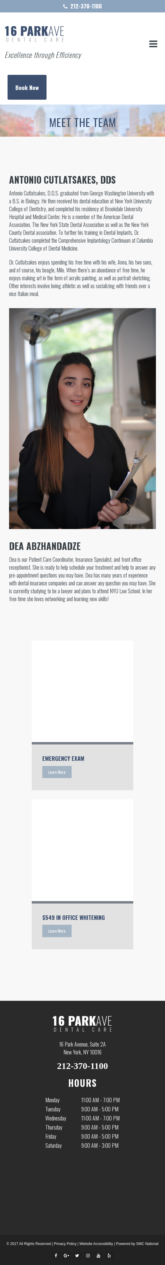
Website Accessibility (96, 1244)
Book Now (27, 87)
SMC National (147, 1244)
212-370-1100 (86, 6)
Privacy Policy (65, 1244)
